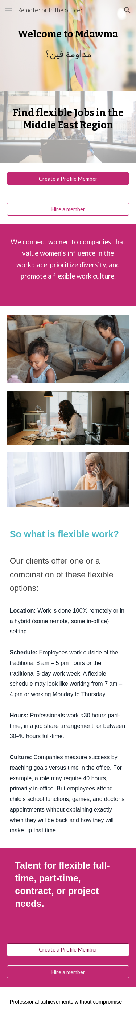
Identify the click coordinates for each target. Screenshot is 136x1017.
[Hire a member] (68, 209)
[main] (68, 45)
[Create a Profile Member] (68, 178)
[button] (8, 10)
